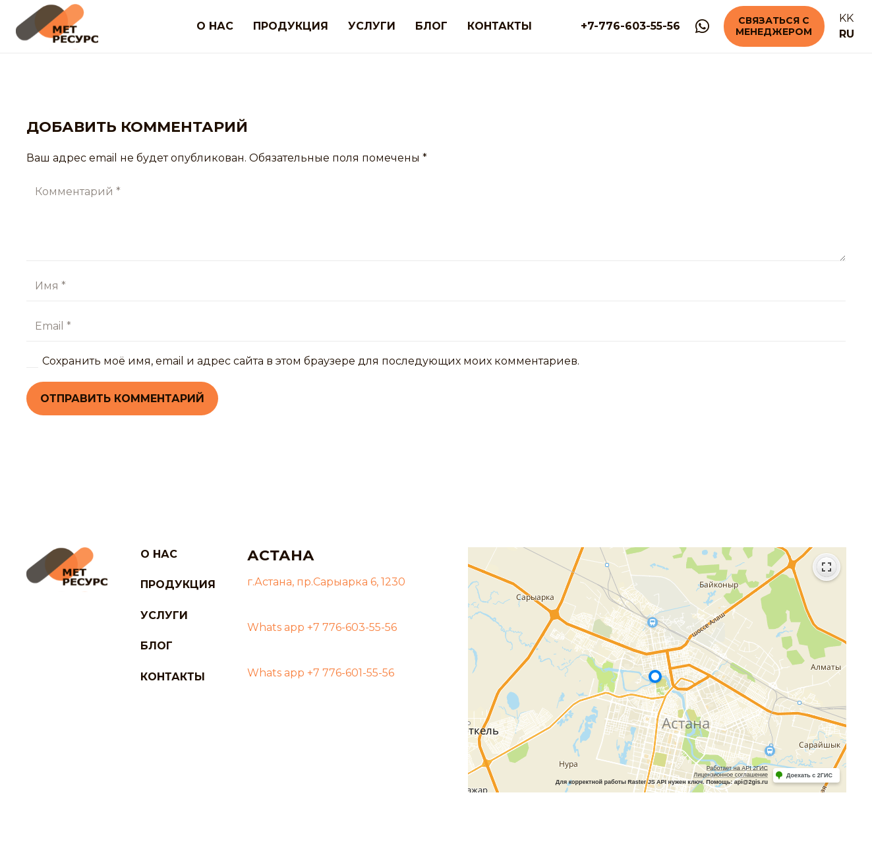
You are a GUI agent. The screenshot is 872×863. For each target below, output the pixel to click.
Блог (156, 646)
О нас (158, 554)
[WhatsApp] (702, 26)
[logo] (57, 26)
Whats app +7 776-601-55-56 (320, 673)
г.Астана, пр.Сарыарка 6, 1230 (326, 582)
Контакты (172, 676)
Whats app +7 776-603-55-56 (322, 627)
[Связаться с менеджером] (774, 26)
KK (846, 18)
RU (846, 34)
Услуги (164, 615)
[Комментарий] (436, 219)
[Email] (436, 327)
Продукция (178, 584)
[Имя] (436, 286)
